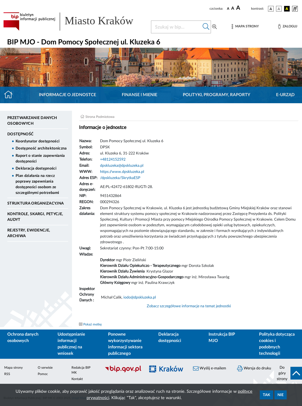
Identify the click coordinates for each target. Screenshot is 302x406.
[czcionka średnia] (233, 8)
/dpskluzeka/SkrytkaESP (120, 178)
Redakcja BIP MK (80, 370)
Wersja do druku (254, 368)
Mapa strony (13, 367)
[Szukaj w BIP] (176, 27)
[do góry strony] (288, 373)
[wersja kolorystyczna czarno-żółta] (286, 8)
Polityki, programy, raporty (216, 95)
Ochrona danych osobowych (22, 337)
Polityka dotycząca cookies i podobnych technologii (277, 344)
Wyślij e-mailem (209, 368)
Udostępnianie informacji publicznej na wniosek (71, 344)
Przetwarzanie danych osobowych (32, 120)
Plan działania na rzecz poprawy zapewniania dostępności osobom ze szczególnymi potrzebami (37, 184)
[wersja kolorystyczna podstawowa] (270, 8)
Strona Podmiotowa (99, 117)
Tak (266, 395)
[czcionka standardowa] (228, 8)
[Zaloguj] (287, 26)
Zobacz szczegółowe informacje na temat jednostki (189, 306)
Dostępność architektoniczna (41, 148)
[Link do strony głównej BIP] (74, 21)
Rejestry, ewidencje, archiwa (28, 233)
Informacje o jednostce (67, 95)
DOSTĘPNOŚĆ (20, 134)
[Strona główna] (10, 95)
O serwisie (45, 367)
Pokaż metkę (92, 324)
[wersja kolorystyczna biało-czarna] (278, 8)
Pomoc (43, 374)
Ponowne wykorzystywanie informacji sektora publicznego (125, 344)
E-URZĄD (285, 95)
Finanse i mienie (139, 95)
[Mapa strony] (245, 26)
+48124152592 (113, 159)
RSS (7, 374)
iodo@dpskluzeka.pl (139, 297)
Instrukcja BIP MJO (222, 337)
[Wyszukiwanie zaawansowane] (214, 27)
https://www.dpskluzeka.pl (122, 172)
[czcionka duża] (243, 8)
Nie (280, 395)
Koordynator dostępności (37, 141)
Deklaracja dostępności (36, 168)
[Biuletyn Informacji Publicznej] (122, 372)
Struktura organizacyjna (35, 203)
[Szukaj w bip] (206, 27)
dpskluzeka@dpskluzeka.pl (121, 165)
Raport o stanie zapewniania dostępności (40, 158)
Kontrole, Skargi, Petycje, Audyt (35, 217)
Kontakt (77, 379)
